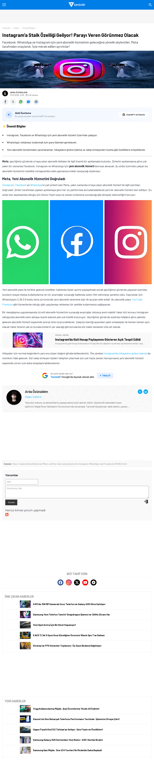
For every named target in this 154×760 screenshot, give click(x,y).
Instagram (8, 185)
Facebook (20, 185)
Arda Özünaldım (18, 92)
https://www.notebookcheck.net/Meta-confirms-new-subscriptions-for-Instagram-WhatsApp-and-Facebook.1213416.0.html (69, 464)
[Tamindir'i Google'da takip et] (77, 375)
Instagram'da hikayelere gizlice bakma (125, 353)
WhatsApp (36, 185)
